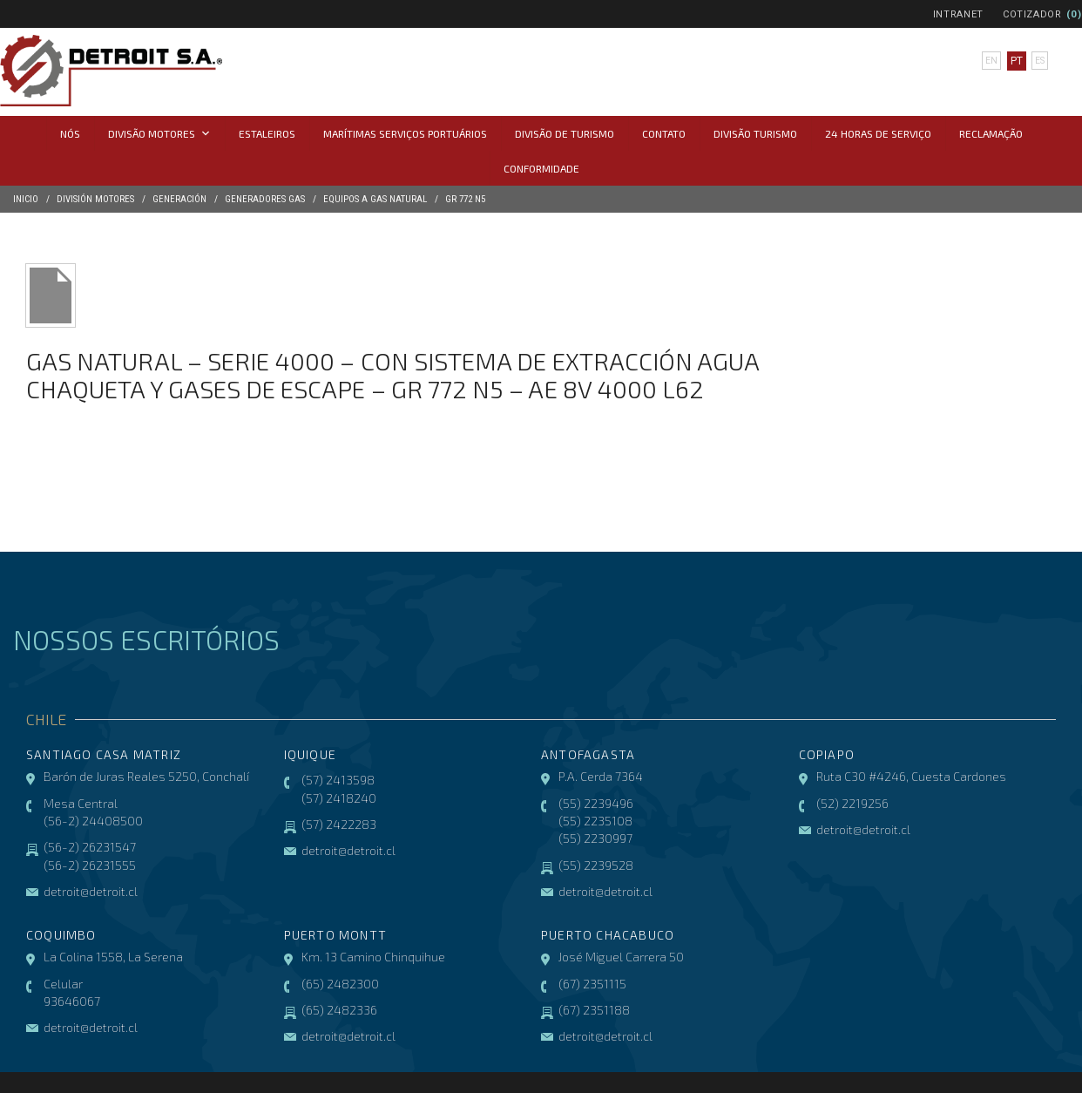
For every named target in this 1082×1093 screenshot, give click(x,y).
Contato (664, 133)
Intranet (958, 14)
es (1038, 61)
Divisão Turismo (755, 133)
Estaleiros (267, 133)
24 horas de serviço (878, 133)
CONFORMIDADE (541, 168)
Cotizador (1032, 14)
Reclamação (991, 133)
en (988, 61)
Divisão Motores (159, 133)
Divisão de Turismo (564, 133)
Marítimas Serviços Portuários (405, 133)
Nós (70, 133)
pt (1013, 61)
